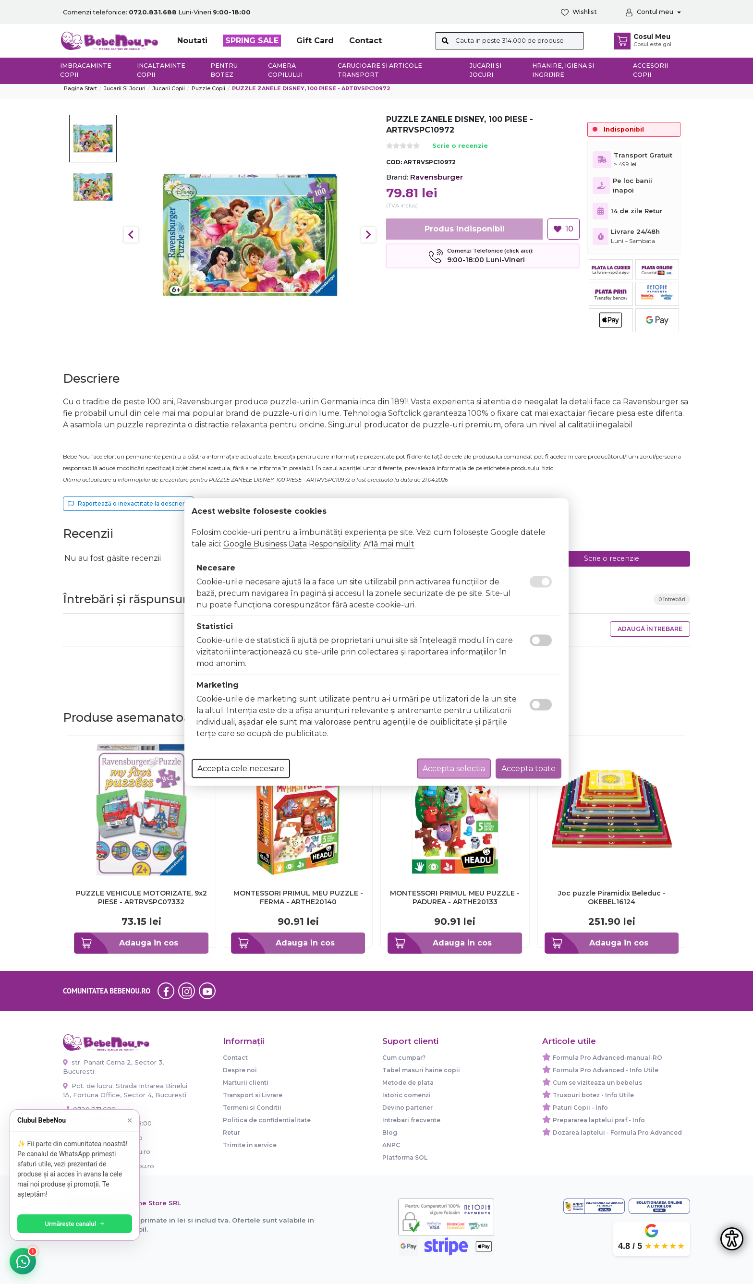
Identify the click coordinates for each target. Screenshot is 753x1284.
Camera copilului (285, 70)
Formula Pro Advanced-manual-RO (607, 1057)
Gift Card (315, 40)
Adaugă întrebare (650, 628)
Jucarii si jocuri (485, 70)
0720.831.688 (89, 1109)
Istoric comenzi (406, 1095)
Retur (231, 1132)
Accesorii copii (650, 70)
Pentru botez (224, 70)
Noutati (192, 40)
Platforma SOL (404, 1157)
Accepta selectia (454, 768)
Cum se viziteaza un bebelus (597, 1082)
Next (368, 234)
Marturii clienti (245, 1082)
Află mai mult (389, 543)
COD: (394, 162)
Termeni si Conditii (252, 1107)
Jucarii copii (168, 88)
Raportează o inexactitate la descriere (128, 503)
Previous (131, 234)
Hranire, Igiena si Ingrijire (563, 70)
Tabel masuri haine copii (421, 1070)
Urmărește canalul (77, 1223)
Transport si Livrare (252, 1095)
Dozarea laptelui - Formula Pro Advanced (617, 1132)
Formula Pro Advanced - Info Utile (605, 1070)
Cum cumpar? (403, 1057)
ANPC (391, 1145)
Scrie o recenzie (460, 146)
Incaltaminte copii (161, 70)
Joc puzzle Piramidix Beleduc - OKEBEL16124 (612, 897)
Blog (389, 1132)
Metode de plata (408, 1082)
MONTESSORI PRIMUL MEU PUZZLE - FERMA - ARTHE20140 (298, 897)
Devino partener (407, 1107)
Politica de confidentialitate (267, 1120)
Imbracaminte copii (85, 70)
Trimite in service (250, 1145)
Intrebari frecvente (411, 1120)
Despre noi (240, 1070)
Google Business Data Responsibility (291, 543)
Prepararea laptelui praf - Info (599, 1120)
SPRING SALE (252, 40)
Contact (365, 40)
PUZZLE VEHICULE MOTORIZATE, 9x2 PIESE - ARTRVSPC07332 (141, 897)
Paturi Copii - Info (580, 1107)
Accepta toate (528, 768)
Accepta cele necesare (240, 768)
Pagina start (80, 88)
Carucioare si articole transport (380, 70)
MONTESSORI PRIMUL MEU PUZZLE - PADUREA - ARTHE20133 (455, 897)
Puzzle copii (208, 88)
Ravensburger (436, 177)
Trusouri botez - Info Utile (593, 1095)
